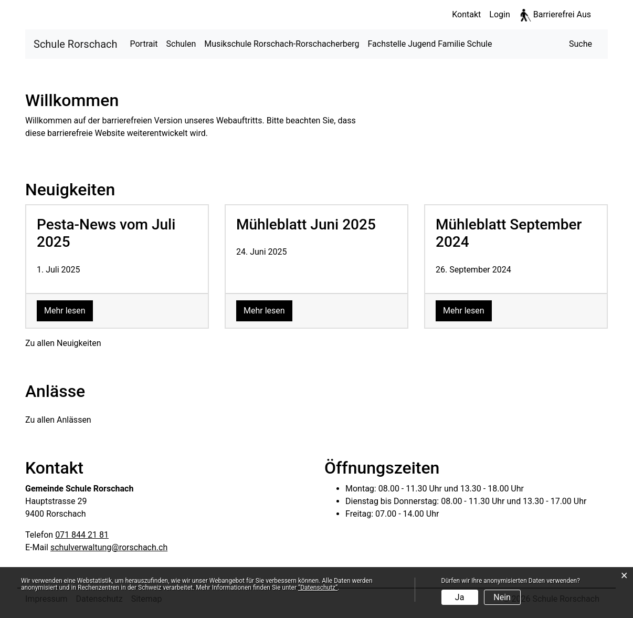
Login (499, 14)
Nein (502, 597)
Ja (460, 597)
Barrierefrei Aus (562, 14)
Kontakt (466, 14)
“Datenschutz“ (317, 587)
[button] (580, 44)
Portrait (144, 44)
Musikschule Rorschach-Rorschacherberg (281, 44)
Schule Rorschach (76, 43)
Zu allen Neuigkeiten (63, 343)
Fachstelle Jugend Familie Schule (430, 44)
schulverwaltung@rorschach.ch (108, 547)
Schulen (181, 44)
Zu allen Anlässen (58, 420)
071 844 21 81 (82, 535)
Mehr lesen (68, 310)
